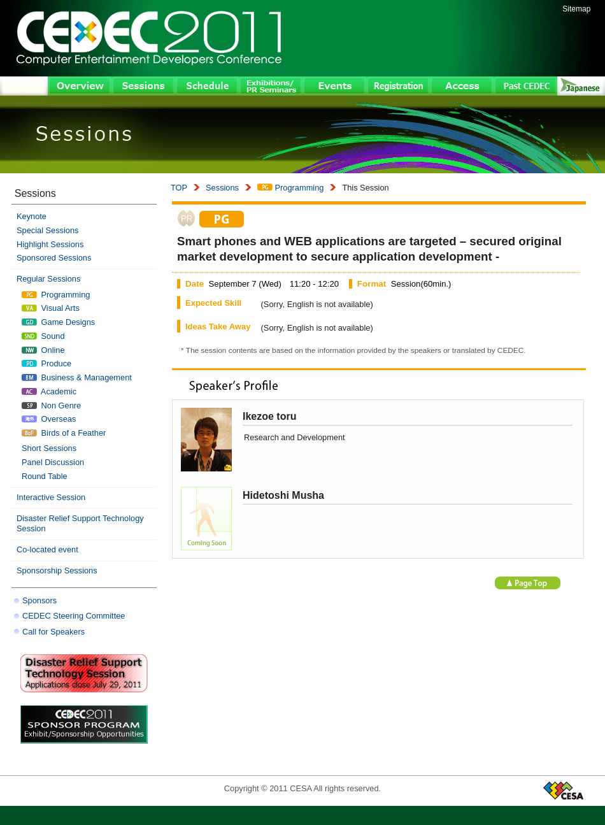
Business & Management (77, 377)
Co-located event (47, 549)
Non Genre (51, 405)
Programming (290, 187)
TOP (179, 187)
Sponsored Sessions (54, 257)
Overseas (49, 419)
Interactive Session (51, 497)
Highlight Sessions (50, 244)
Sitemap (576, 8)
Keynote (31, 216)
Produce (46, 363)
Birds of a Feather (64, 433)
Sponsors (39, 600)
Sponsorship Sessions (57, 570)
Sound (43, 336)
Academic (49, 391)
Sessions (222, 187)
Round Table (45, 476)
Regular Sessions (48, 278)
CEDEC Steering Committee (73, 616)
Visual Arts (51, 308)
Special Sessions (47, 230)
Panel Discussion (53, 462)
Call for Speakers (53, 631)
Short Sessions (49, 448)
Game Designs (58, 322)
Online (43, 350)
